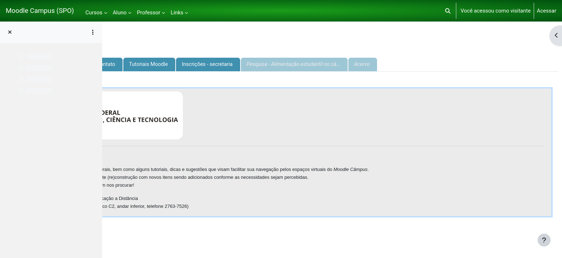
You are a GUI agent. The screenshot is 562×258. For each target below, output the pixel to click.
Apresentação (133, 64)
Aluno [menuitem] (120, 12)
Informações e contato (191, 64)
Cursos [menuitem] (93, 12)
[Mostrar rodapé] (544, 240)
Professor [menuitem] (148, 12)
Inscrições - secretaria (312, 64)
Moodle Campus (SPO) (40, 11)
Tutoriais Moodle (252, 64)
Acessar (546, 11)
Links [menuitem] (177, 12)
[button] (447, 11)
